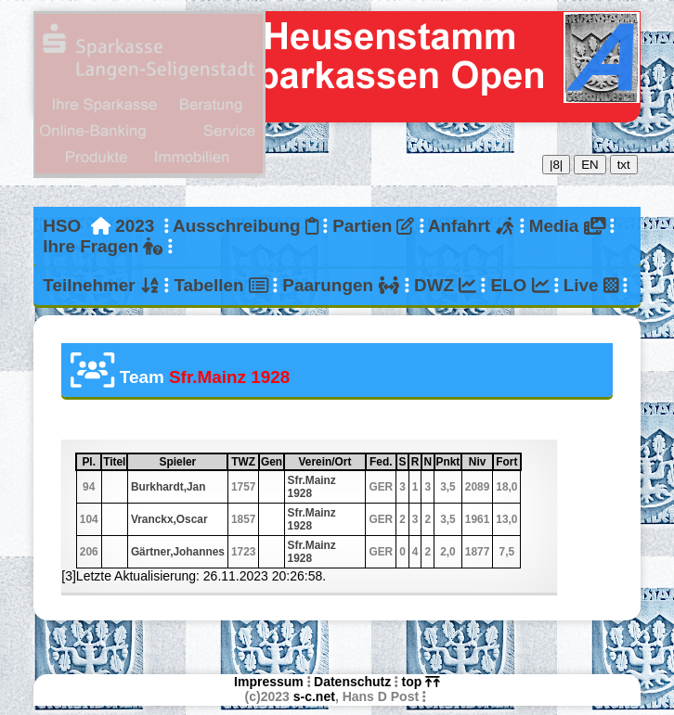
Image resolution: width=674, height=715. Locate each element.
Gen (271, 461)
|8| (556, 165)
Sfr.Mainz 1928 (312, 487)
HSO (62, 226)
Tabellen (221, 285)
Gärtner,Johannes (178, 551)
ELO (519, 285)
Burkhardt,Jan (168, 486)
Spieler (193, 461)
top (421, 681)
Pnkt (448, 461)
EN (590, 165)
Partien (373, 226)
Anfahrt (471, 226)
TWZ (244, 461)
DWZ (445, 285)
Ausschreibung (245, 226)
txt (623, 165)
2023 (134, 226)
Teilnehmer (101, 285)
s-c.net (314, 696)
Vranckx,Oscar (169, 519)
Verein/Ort (331, 461)
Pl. (90, 461)
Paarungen (340, 285)
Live (591, 285)
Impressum (269, 681)
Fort (507, 461)
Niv (480, 461)
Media (567, 226)
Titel (114, 461)
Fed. (382, 461)
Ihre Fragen (102, 246)
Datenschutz (352, 681)
